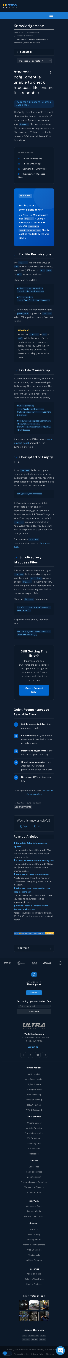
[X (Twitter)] (30, 1055)
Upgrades (34, 1154)
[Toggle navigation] (62, 6)
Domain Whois (34, 1211)
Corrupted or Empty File (34, 168)
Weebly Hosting (34, 1094)
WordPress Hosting (34, 1079)
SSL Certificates (34, 1138)
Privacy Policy (37, 1354)
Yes (23, 826)
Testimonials (34, 1255)
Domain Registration (34, 1133)
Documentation (34, 1177)
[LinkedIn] (45, 1055)
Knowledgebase (33, 32)
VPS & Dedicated (34, 1110)
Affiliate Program (34, 1260)
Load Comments (23, 806)
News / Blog (34, 1234)
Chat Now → (34, 992)
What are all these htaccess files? (31, 874)
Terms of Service (21, 1354)
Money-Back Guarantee (34, 1244)
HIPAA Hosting (34, 1105)
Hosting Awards (34, 1239)
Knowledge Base (34, 1172)
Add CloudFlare (34, 1274)
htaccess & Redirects (25, 36)
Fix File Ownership (31, 163)
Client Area (34, 1167)
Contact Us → (34, 1047)
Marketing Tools (34, 1143)
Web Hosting (34, 1074)
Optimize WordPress (34, 1279)
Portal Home (18, 32)
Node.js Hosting (34, 1089)
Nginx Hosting (34, 1084)
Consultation (34, 1148)
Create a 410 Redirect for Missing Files (34, 860)
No (37, 826)
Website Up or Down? (34, 1216)
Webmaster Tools (34, 1206)
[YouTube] (38, 1055)
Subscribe (34, 1011)
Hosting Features (34, 1284)
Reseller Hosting (34, 1099)
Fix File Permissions (32, 158)
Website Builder (34, 1123)
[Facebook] (23, 1055)
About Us (34, 1229)
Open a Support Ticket (34, 690)
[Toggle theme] (7, 1353)
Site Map (50, 1354)
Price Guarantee (34, 1250)
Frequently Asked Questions (34, 1182)
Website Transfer (34, 1128)
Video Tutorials (34, 1192)
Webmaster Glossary (34, 1187)
